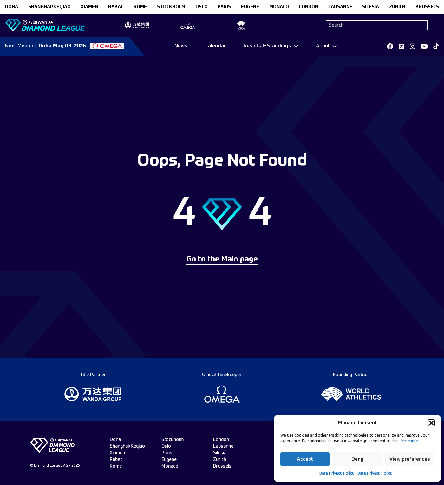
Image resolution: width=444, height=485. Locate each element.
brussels (427, 7)
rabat (115, 7)
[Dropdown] (271, 46)
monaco (279, 7)
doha (11, 7)
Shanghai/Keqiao (49, 7)
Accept (305, 459)
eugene (250, 7)
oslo (201, 7)
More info (409, 441)
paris (224, 7)
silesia (370, 7)
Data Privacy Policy (336, 474)
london (308, 7)
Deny (357, 459)
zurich (397, 7)
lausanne (340, 7)
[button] (431, 423)
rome (140, 7)
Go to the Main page (222, 259)
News (180, 46)
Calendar (215, 46)
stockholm (171, 7)
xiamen (89, 7)
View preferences (409, 459)
